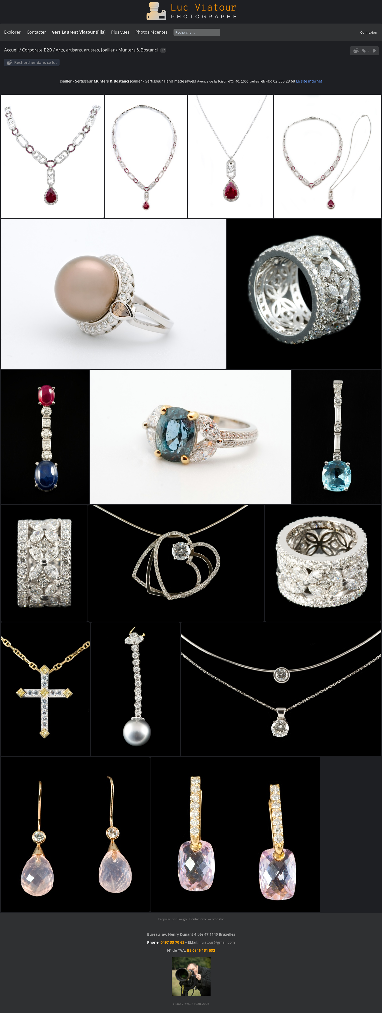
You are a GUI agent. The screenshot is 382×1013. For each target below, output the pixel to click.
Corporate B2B (37, 50)
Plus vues (120, 32)
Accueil (11, 50)
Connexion (368, 32)
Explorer (12, 32)
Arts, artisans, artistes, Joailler (85, 50)
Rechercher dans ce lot (35, 62)
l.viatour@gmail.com (217, 942)
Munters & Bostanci (138, 50)
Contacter (36, 32)
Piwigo (182, 919)
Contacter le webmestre (206, 919)
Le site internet (309, 81)
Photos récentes (151, 32)
